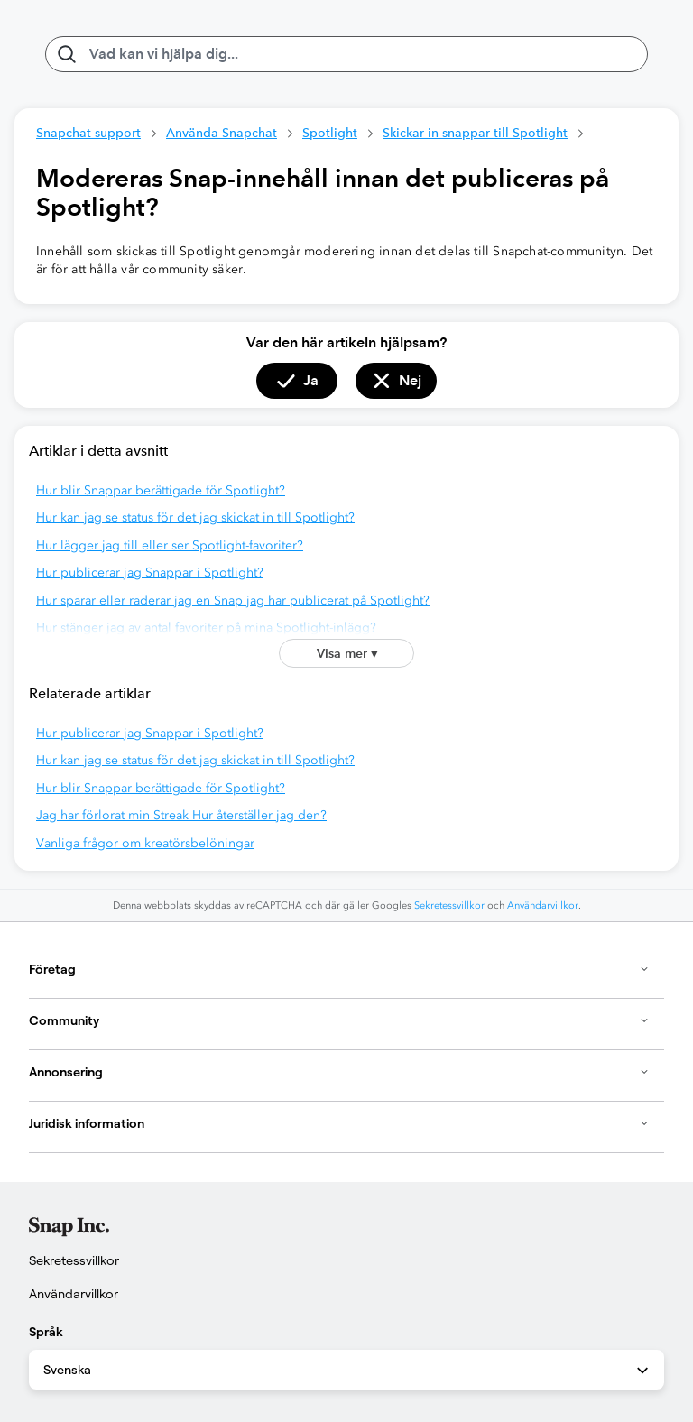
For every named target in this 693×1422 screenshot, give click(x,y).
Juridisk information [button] (339, 1123)
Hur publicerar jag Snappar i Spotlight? (149, 572)
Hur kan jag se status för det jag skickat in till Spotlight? (195, 517)
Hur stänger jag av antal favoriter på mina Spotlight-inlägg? (206, 627)
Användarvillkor (542, 905)
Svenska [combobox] (347, 1371)
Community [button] (339, 1020)
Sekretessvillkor (449, 905)
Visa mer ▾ (347, 653)
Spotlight (329, 133)
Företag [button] (339, 969)
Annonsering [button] (339, 1072)
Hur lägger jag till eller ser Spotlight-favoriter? (169, 545)
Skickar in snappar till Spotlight (475, 133)
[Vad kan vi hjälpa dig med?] (346, 54)
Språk (46, 1332)
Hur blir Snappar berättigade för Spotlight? (160, 490)
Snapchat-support (88, 133)
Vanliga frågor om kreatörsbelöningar (145, 843)
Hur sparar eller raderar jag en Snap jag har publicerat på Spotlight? (233, 600)
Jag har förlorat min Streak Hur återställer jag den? (181, 815)
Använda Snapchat (221, 133)
